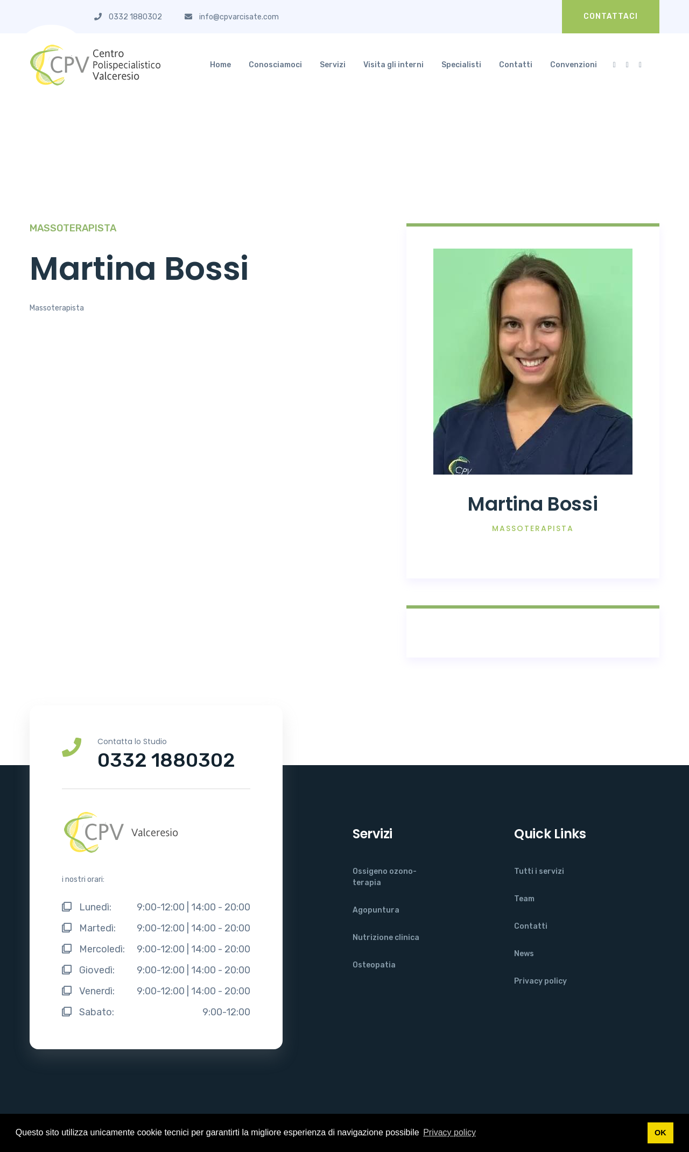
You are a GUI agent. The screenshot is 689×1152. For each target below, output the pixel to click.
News (524, 953)
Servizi (333, 64)
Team (524, 898)
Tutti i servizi (539, 871)
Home (220, 64)
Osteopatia (374, 965)
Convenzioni (573, 64)
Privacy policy (540, 981)
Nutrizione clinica (386, 937)
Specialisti (461, 64)
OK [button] (660, 1132)
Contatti (515, 64)
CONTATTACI (610, 16)
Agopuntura (376, 910)
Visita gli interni (393, 64)
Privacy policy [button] (449, 1132)
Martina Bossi (532, 504)
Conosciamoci (275, 64)
